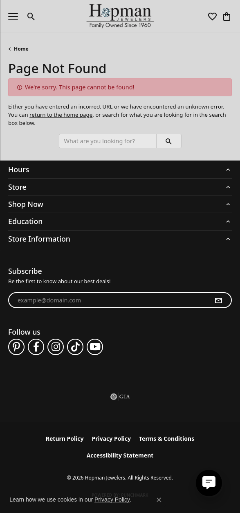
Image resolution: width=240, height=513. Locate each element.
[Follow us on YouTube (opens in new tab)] (95, 347)
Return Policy (65, 438)
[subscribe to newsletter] (218, 300)
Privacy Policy (111, 438)
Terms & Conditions (166, 438)
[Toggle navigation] (13, 16)
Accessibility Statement (120, 455)
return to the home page (60, 114)
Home (21, 48)
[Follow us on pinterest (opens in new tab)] (16, 347)
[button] (31, 16)
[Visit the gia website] (120, 397)
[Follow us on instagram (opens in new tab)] (55, 347)
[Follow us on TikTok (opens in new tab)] (75, 347)
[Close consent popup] (159, 499)
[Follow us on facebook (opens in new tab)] (36, 347)
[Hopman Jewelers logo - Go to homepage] (120, 16)
